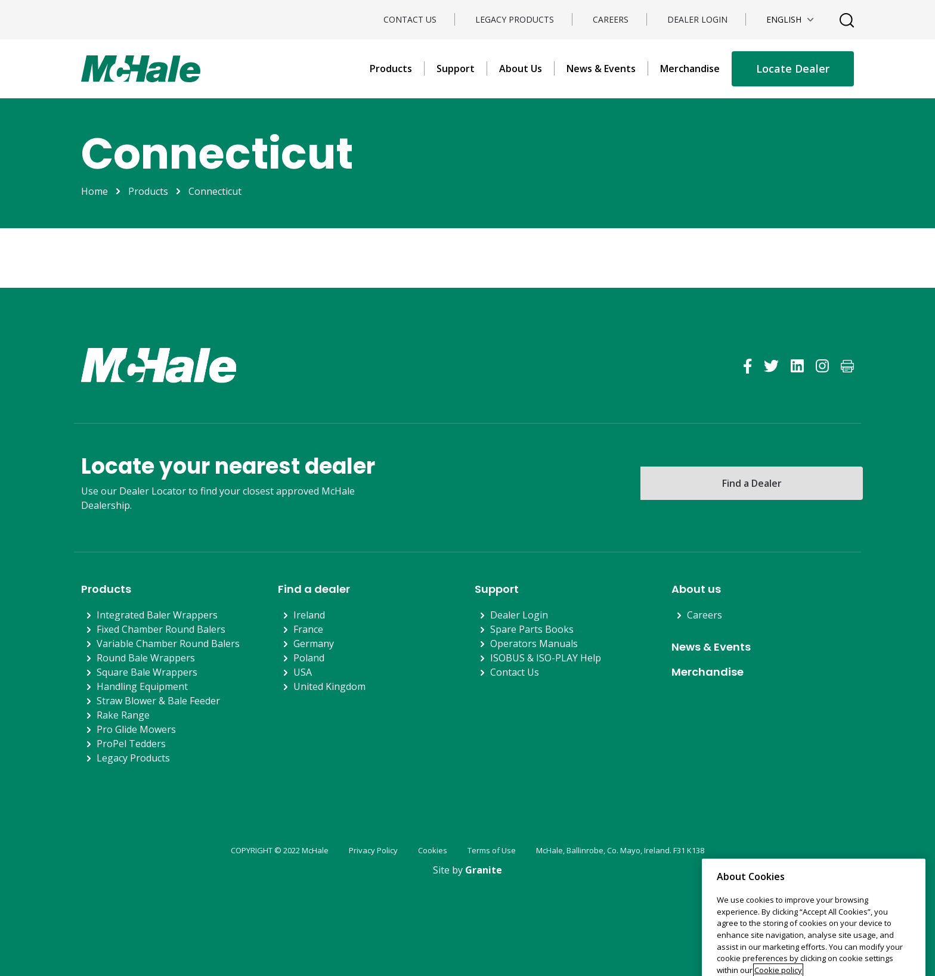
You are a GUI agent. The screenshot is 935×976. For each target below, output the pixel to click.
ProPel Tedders (131, 743)
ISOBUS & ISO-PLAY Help (545, 657)
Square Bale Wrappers (147, 672)
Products (391, 68)
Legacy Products (514, 19)
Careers (611, 19)
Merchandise (690, 68)
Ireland (309, 614)
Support (455, 68)
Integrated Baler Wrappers (157, 614)
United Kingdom (329, 686)
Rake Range (123, 715)
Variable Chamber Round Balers (168, 643)
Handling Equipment (142, 686)
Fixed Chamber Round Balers (161, 629)
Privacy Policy (373, 850)
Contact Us (409, 19)
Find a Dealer (752, 483)
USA (302, 672)
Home (94, 191)
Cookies (432, 850)
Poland (308, 657)
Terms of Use (492, 850)
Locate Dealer (792, 68)
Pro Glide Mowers (136, 729)
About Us (520, 68)
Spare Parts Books (532, 629)
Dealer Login (697, 19)
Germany (313, 643)
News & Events (601, 68)
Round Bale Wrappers (146, 657)
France (308, 629)
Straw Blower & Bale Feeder (158, 700)
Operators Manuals (534, 643)
